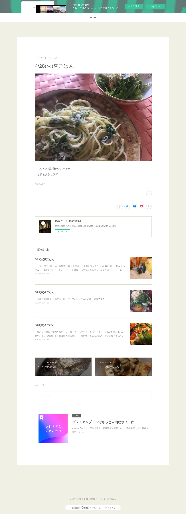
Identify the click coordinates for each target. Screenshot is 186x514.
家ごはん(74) (40, 184)
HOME (93, 17)
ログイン (155, 6)
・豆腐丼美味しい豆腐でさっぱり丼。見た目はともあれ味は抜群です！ (70, 299)
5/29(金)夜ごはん (44, 259)
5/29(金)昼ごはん (44, 292)
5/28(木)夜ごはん (44, 325)
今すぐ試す (134, 6)
